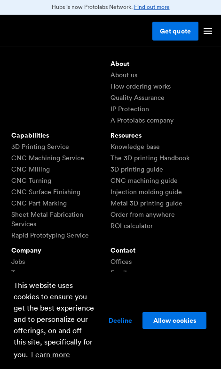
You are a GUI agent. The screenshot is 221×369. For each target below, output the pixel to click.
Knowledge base (135, 146)
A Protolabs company (142, 120)
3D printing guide (136, 169)
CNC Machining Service (47, 158)
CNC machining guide (144, 180)
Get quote (175, 31)
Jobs (18, 261)
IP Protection (129, 109)
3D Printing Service (40, 146)
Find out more (152, 7)
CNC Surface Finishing (45, 192)
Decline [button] (120, 320)
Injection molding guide (146, 192)
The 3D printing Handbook (149, 158)
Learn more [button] (50, 354)
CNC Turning (31, 180)
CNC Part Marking (39, 203)
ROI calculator (131, 225)
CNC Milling (30, 169)
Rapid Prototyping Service (50, 235)
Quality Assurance (137, 97)
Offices (121, 261)
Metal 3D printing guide (146, 203)
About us (123, 75)
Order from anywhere (142, 214)
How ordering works (140, 86)
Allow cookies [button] (174, 320)
